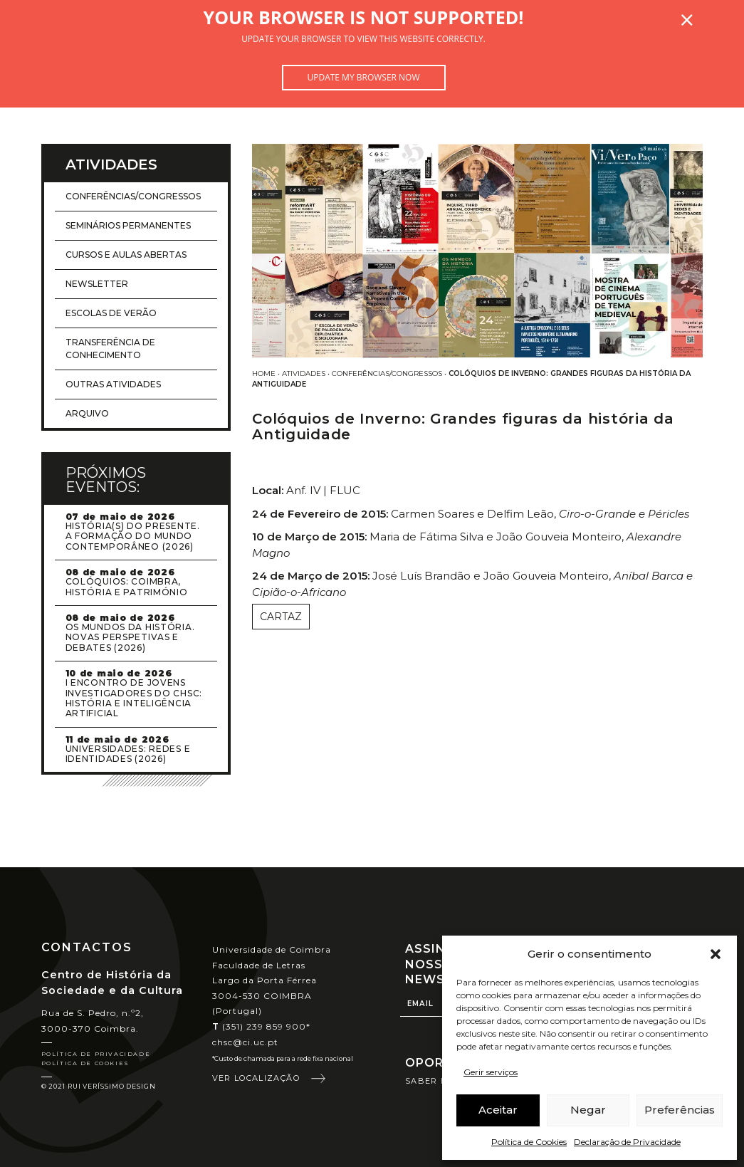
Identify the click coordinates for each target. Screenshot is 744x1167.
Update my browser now (363, 77)
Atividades (303, 373)
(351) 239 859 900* (261, 1026)
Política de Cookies (529, 1141)
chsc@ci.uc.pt (245, 1042)
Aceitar (498, 1109)
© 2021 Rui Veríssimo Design (98, 1086)
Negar (588, 1109)
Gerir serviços (490, 1072)
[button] (715, 954)
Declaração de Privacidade (627, 1141)
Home (264, 373)
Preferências (679, 1109)
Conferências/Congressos (387, 373)
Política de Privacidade (96, 1053)
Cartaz (281, 616)
